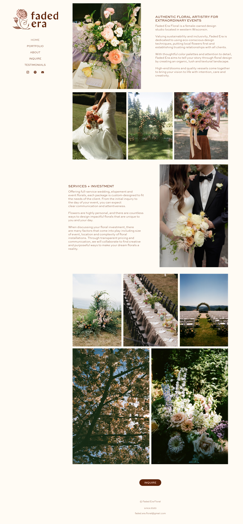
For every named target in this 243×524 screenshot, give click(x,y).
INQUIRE (35, 58)
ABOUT (35, 52)
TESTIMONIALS (35, 65)
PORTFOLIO (35, 46)
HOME (35, 40)
